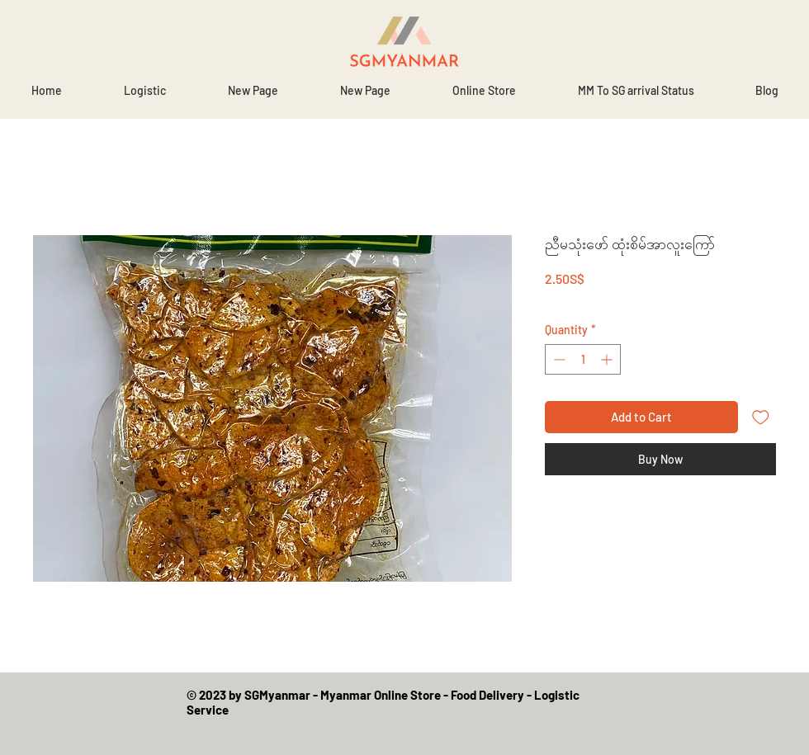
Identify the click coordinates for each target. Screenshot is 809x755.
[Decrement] (557, 359)
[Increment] (608, 359)
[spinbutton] (583, 359)
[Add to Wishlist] (761, 417)
